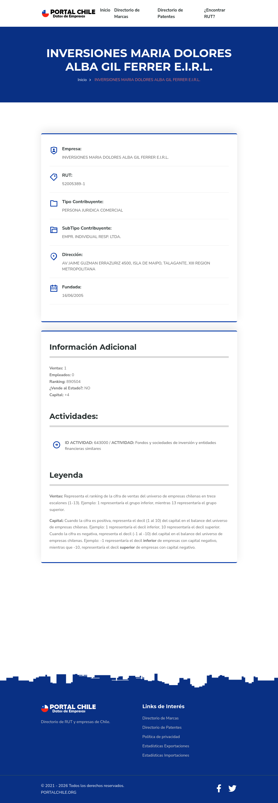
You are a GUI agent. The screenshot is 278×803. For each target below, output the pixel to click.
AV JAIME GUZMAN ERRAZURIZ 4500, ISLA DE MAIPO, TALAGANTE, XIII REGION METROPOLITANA (136, 266)
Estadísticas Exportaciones (166, 746)
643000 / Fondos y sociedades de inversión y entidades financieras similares (140, 445)
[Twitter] (232, 789)
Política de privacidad (161, 736)
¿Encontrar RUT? (214, 13)
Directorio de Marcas (127, 13)
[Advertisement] (139, 627)
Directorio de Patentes (170, 13)
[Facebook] (219, 789)
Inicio (105, 10)
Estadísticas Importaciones (166, 755)
